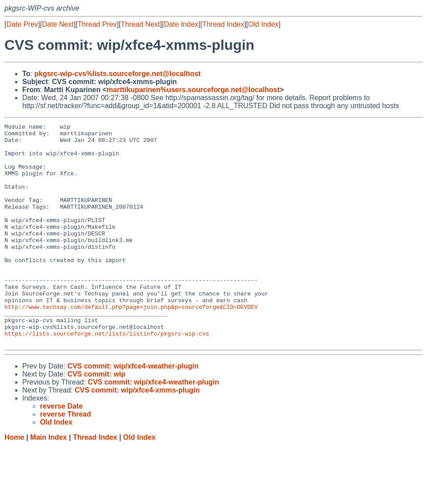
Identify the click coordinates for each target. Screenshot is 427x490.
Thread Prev (97, 24)
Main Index (48, 481)
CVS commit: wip (96, 418)
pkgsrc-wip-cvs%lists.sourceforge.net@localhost (117, 73)
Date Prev (22, 24)
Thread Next (140, 24)
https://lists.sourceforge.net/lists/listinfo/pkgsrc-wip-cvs (106, 376)
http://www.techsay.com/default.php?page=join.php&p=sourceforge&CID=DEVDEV (131, 344)
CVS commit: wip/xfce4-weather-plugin (132, 410)
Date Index (181, 24)
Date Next (57, 24)
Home (14, 481)
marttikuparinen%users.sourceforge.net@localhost (193, 89)
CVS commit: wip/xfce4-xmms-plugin (137, 434)
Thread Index (223, 24)
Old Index (263, 24)
